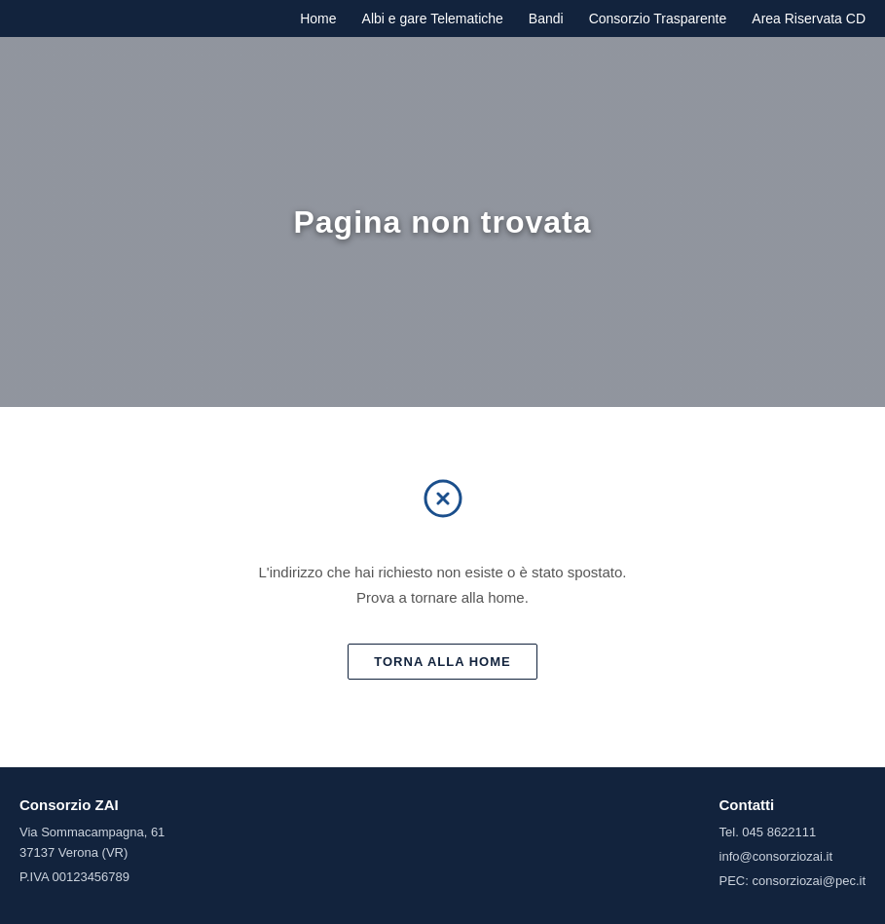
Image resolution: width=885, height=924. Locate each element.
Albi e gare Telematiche (432, 18)
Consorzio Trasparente (658, 18)
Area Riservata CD (809, 18)
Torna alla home (442, 661)
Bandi (546, 18)
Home (318, 18)
